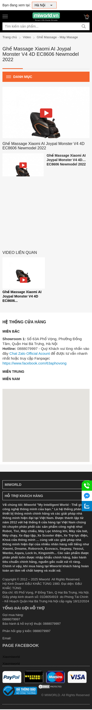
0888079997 (42, 631)
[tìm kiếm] (84, 26)
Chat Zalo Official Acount (29, 353)
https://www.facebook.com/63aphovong (34, 363)
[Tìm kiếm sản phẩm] (46, 26)
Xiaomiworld (11, 657)
